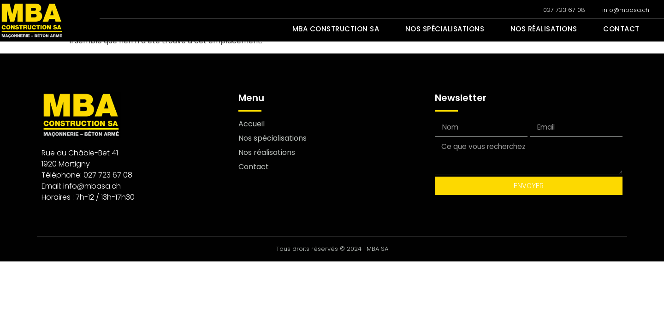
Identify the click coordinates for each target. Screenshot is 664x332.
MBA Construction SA (356, 29)
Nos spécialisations (458, 29)
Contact (623, 29)
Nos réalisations (551, 29)
